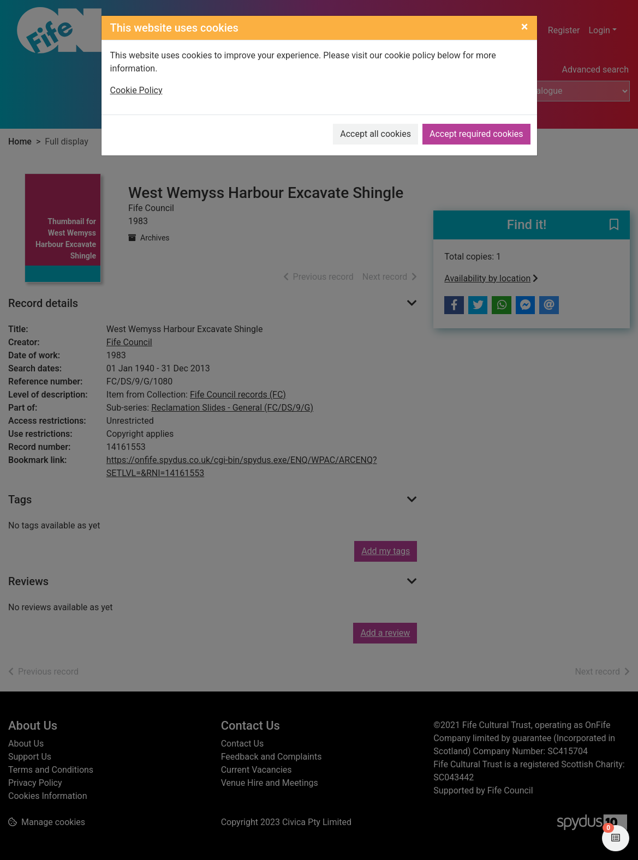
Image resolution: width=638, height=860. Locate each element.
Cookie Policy (136, 90)
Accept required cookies (476, 134)
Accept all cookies (375, 134)
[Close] (524, 26)
